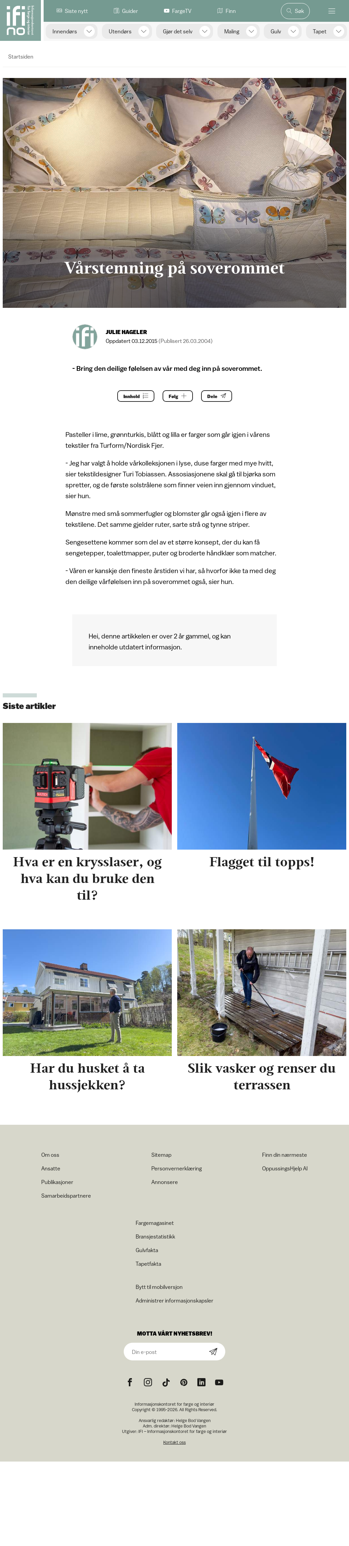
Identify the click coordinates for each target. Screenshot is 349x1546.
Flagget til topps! (262, 861)
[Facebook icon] (130, 1382)
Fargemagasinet (155, 1223)
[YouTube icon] (219, 1382)
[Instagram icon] (147, 1382)
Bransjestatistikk (155, 1236)
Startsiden (20, 56)
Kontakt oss (174, 1442)
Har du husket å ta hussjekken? (87, 1076)
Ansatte (50, 1168)
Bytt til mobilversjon (159, 1287)
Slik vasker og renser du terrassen (262, 1076)
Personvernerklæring (176, 1168)
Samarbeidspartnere (66, 1196)
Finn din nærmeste (284, 1155)
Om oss (50, 1155)
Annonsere (164, 1182)
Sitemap (161, 1155)
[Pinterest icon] (184, 1382)
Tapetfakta (148, 1264)
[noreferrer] (201, 1382)
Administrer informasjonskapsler (174, 1300)
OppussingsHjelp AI (285, 1168)
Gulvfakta (147, 1250)
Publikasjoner (57, 1182)
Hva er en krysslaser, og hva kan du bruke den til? (87, 878)
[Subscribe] (213, 1352)
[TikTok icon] (166, 1382)
